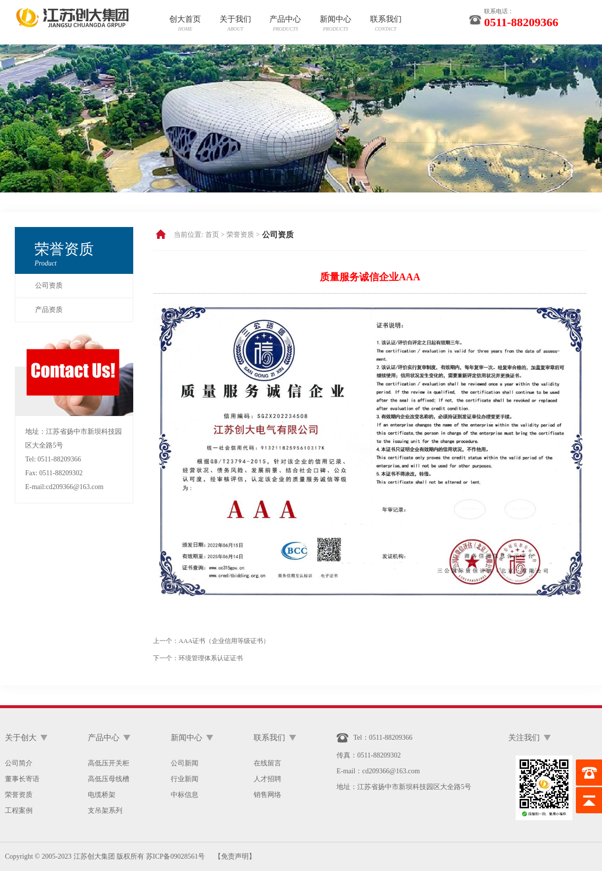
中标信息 (184, 794)
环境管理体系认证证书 (211, 658)
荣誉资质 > (243, 234)
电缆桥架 (101, 794)
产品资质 (49, 309)
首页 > (215, 234)
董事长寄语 (22, 779)
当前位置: (188, 234)
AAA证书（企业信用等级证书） (224, 640)
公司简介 (19, 763)
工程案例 (19, 810)
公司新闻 (184, 763)
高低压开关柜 (108, 763)
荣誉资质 (19, 794)
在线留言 (267, 763)
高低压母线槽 (108, 779)
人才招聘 (267, 779)
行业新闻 (184, 779)
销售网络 (267, 794)
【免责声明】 (235, 856)
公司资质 (49, 285)
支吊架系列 (105, 810)
